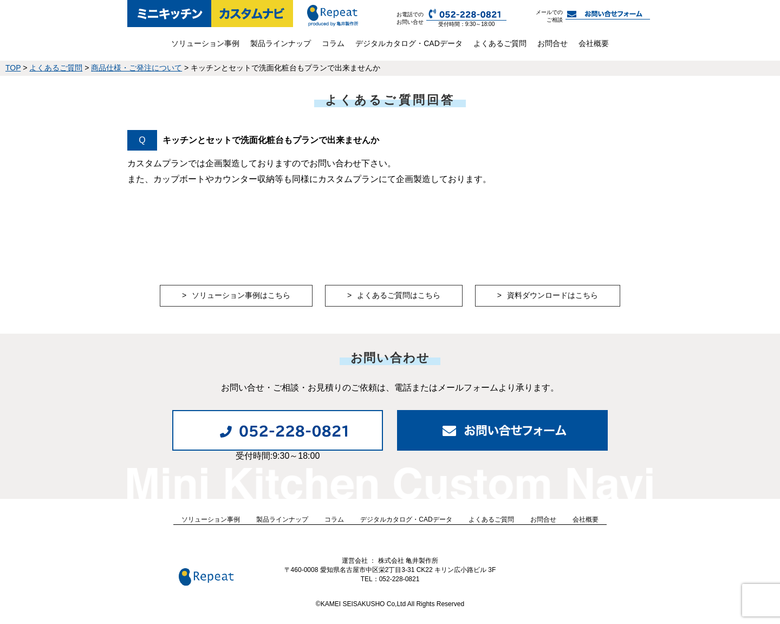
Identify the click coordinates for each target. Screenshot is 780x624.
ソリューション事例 (205, 43)
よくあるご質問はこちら (398, 295)
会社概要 (593, 43)
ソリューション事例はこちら (241, 295)
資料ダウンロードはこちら (552, 295)
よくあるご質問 (499, 43)
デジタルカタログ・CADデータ (409, 43)
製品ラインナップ (280, 43)
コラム (333, 43)
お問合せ (552, 43)
